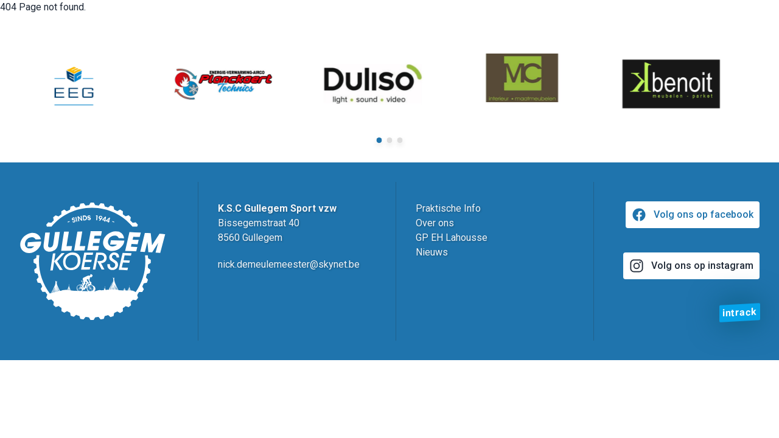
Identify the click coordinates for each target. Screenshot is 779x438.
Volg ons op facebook (692, 214)
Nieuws (432, 252)
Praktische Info (448, 208)
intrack (739, 312)
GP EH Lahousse (451, 237)
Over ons (435, 223)
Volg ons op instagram (691, 266)
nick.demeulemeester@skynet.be (289, 264)
